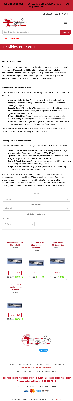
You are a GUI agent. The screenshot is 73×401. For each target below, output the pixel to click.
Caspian (15, 248)
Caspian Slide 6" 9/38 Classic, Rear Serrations (15, 287)
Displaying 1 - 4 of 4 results (36, 214)
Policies (59, 400)
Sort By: (36, 194)
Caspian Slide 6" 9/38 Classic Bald (57, 243)
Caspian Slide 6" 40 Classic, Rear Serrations (36, 245)
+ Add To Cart (15, 273)
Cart (20, 386)
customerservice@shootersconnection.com (36, 368)
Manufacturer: (36, 205)
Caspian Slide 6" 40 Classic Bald (15, 243)
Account (48, 14)
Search (65, 32)
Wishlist (31, 386)
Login (57, 14)
